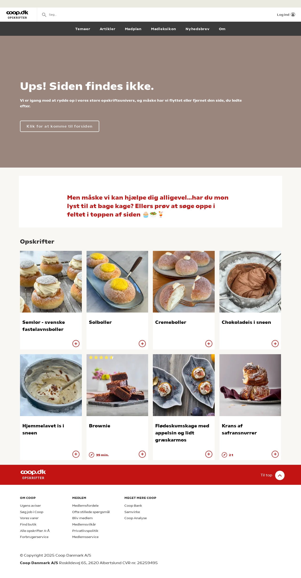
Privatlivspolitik (85, 531)
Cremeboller (170, 322)
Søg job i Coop (31, 512)
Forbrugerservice (34, 537)
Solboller (100, 322)
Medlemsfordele (85, 506)
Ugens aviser (30, 506)
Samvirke (132, 512)
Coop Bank (133, 506)
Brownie (99, 426)
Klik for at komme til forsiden (60, 126)
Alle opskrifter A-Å (35, 531)
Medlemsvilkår (84, 524)
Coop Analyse (135, 518)
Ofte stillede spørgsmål (91, 512)
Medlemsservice (85, 537)
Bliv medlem (82, 518)
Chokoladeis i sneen (246, 322)
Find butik (28, 524)
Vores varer (29, 518)
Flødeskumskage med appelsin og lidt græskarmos (182, 433)
